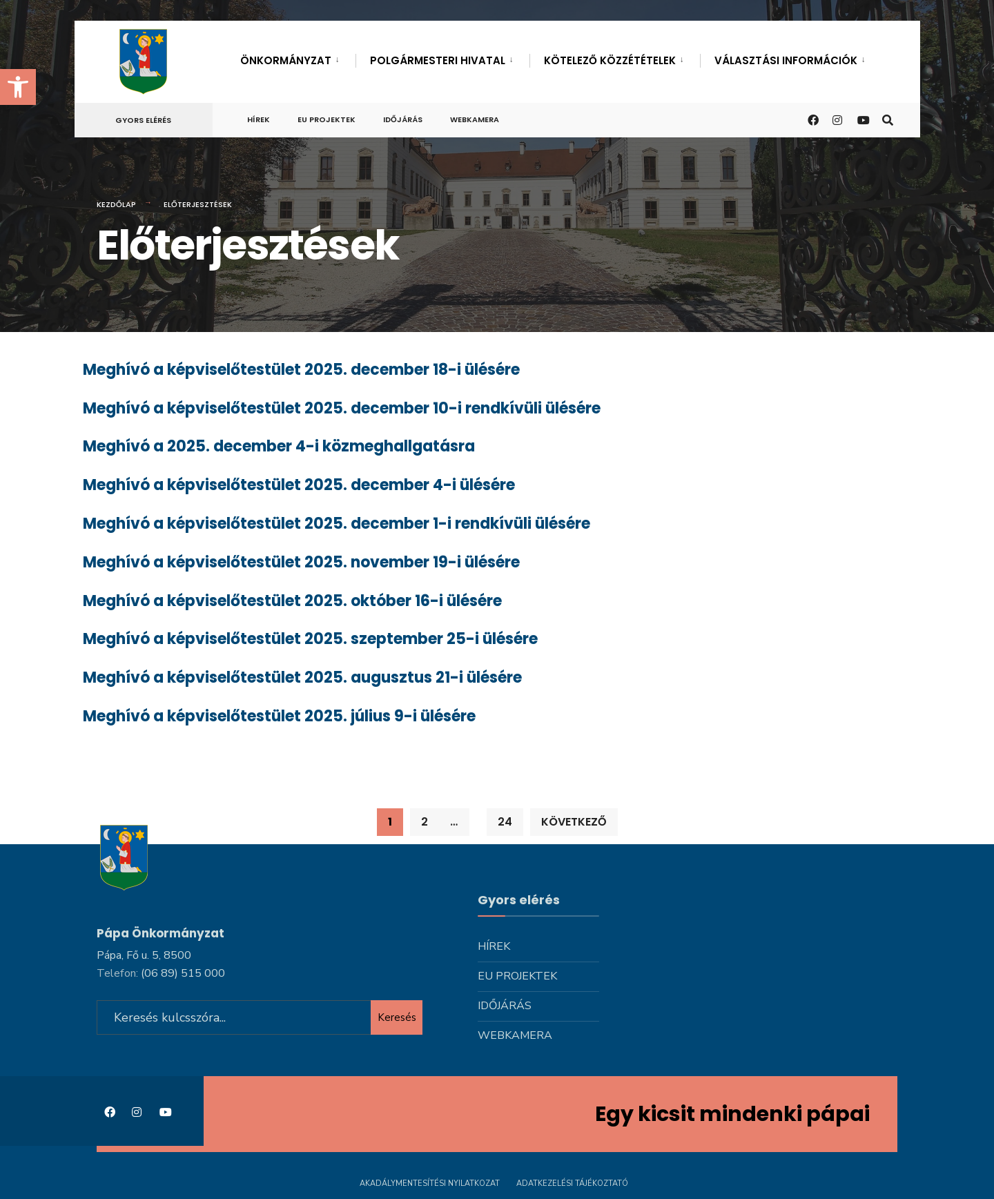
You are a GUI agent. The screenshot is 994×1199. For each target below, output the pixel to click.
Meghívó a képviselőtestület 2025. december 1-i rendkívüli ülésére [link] (336, 523)
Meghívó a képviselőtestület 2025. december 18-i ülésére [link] (301, 369)
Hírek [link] (258, 119)
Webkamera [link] (474, 119)
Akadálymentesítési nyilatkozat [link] (430, 1183)
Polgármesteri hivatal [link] (437, 60)
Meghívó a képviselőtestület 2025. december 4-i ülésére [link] (299, 485)
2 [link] (424, 822)
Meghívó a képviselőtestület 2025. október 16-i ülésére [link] (292, 601)
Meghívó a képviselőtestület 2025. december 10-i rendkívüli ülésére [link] (342, 408)
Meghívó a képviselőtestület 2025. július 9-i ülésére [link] (279, 716)
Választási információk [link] (785, 60)
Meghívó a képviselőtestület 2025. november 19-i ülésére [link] (301, 562)
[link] (18, 87)
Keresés (397, 1017)
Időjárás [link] (402, 119)
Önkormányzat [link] (285, 60)
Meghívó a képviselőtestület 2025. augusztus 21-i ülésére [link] (302, 677)
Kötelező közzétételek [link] (610, 60)
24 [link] (505, 822)
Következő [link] (574, 822)
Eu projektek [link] (326, 119)
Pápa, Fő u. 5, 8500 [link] (144, 955)
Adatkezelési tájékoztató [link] (572, 1183)
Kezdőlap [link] (116, 204)
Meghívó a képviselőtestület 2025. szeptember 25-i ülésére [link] (310, 639)
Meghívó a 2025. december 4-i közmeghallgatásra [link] (279, 446)
